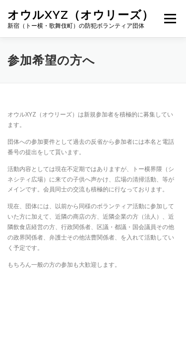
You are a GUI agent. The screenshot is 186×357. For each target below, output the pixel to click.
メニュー (170, 18)
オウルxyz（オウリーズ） (80, 14)
